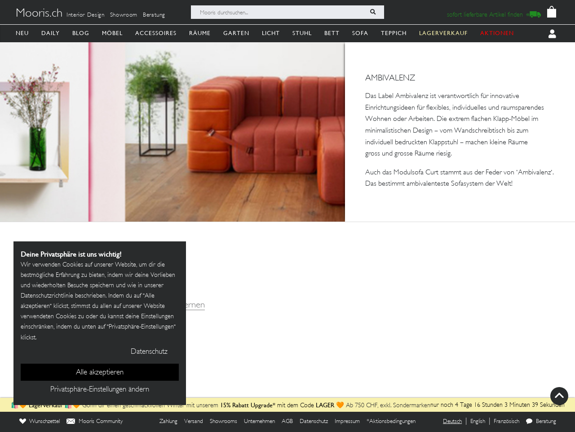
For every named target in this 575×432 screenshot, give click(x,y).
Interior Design (85, 15)
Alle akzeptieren (100, 372)
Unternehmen (259, 421)
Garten (236, 33)
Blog (80, 33)
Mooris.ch (39, 14)
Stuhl (302, 33)
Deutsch (452, 421)
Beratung (154, 15)
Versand (193, 421)
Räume (200, 33)
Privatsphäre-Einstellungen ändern (99, 389)
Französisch (506, 421)
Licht (271, 33)
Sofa (360, 33)
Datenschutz (314, 421)
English (477, 421)
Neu (22, 33)
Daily (50, 33)
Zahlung (168, 421)
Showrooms (223, 421)
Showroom (123, 15)
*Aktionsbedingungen (391, 421)
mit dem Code (268, 406)
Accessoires (156, 33)
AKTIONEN (497, 33)
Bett (332, 33)
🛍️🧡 (20, 406)
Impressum (347, 421)
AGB (287, 421)
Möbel (112, 33)
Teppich (394, 33)
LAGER (325, 405)
